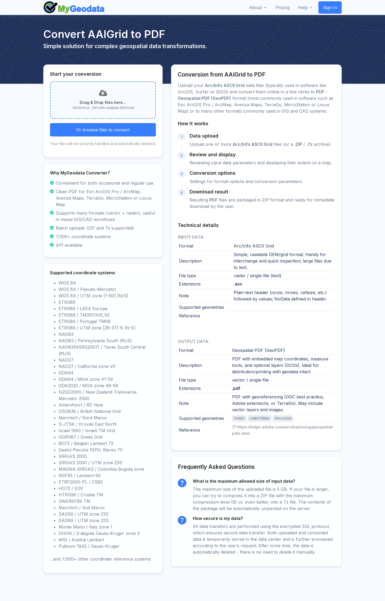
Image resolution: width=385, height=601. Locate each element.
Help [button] (303, 7)
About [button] (255, 7)
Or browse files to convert (103, 129)
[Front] (74, 7)
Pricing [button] (283, 7)
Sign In (330, 7)
